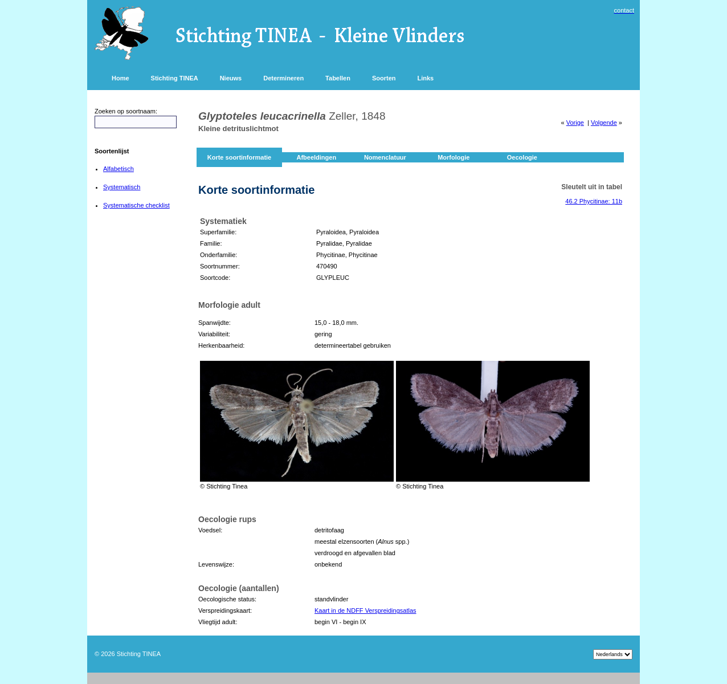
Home (120, 78)
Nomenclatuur (385, 157)
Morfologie (453, 157)
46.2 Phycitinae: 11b (593, 201)
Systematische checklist (136, 205)
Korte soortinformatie (239, 157)
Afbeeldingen (316, 157)
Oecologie (522, 157)
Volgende (604, 122)
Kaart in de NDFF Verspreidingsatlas (365, 610)
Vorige (575, 122)
